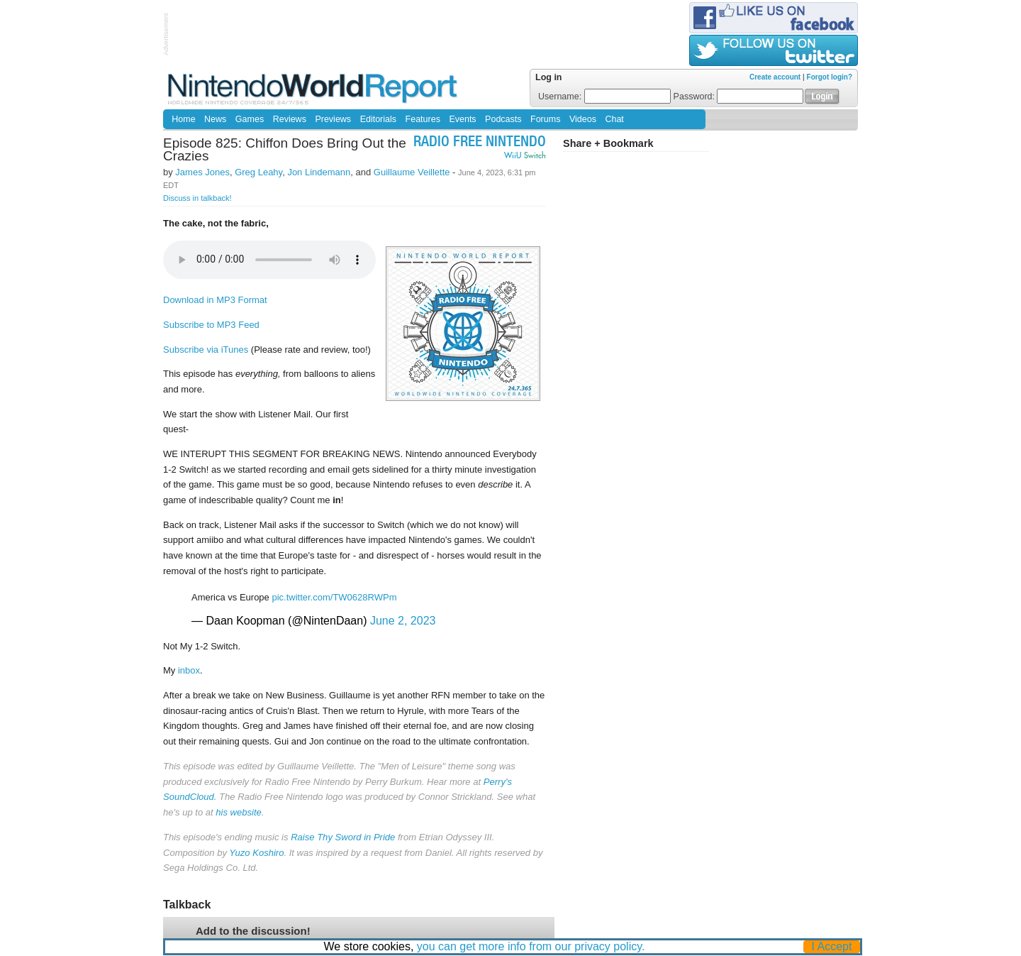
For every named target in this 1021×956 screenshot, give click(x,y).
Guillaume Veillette (412, 172)
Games (249, 119)
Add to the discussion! (253, 931)
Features (423, 119)
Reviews (289, 119)
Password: (739, 96)
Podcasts (503, 119)
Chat (614, 119)
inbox (189, 670)
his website (239, 812)
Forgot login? (829, 77)
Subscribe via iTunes (205, 349)
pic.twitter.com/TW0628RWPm (334, 597)
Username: (604, 96)
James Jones (202, 172)
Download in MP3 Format (215, 300)
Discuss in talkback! (197, 198)
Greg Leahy (258, 172)
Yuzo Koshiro (256, 852)
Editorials (378, 119)
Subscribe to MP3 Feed (211, 324)
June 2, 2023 (403, 621)
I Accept (832, 946)
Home (183, 119)
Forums (545, 119)
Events (462, 119)
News (215, 119)
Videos (582, 119)
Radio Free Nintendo (479, 143)
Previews (333, 119)
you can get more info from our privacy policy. (531, 946)
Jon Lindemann (318, 172)
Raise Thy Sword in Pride (343, 837)
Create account (774, 77)
